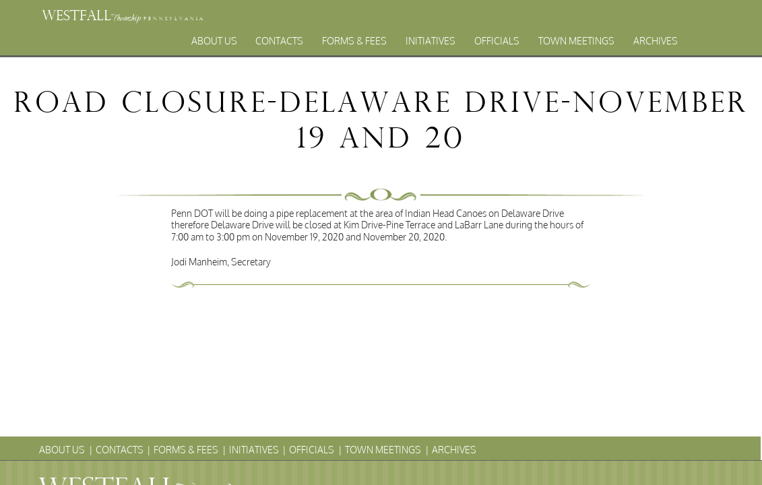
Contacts (279, 40)
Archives (655, 40)
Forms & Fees (354, 40)
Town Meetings (576, 40)
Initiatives (430, 40)
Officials (496, 40)
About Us (214, 40)
